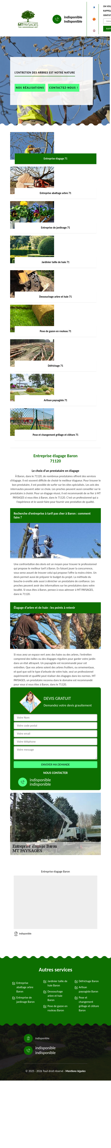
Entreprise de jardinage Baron (25, 999)
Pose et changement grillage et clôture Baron (89, 1004)
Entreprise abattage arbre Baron (24, 987)
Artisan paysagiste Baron (88, 989)
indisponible (73, 17)
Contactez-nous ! (63, 87)
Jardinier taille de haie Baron (57, 983)
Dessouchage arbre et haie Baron (55, 996)
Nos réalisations (30, 87)
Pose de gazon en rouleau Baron (57, 1008)
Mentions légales (75, 1071)
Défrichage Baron (89, 981)
